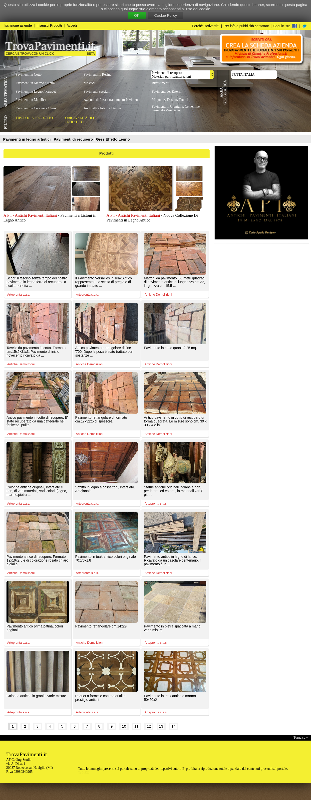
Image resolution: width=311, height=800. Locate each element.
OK (137, 15)
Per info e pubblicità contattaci (247, 26)
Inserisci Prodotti (49, 25)
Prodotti (106, 153)
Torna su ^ (301, 737)
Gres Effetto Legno (113, 139)
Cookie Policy (165, 15)
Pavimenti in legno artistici (27, 139)
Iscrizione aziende (18, 25)
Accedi (72, 25)
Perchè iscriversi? (205, 26)
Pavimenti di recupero (74, 139)
